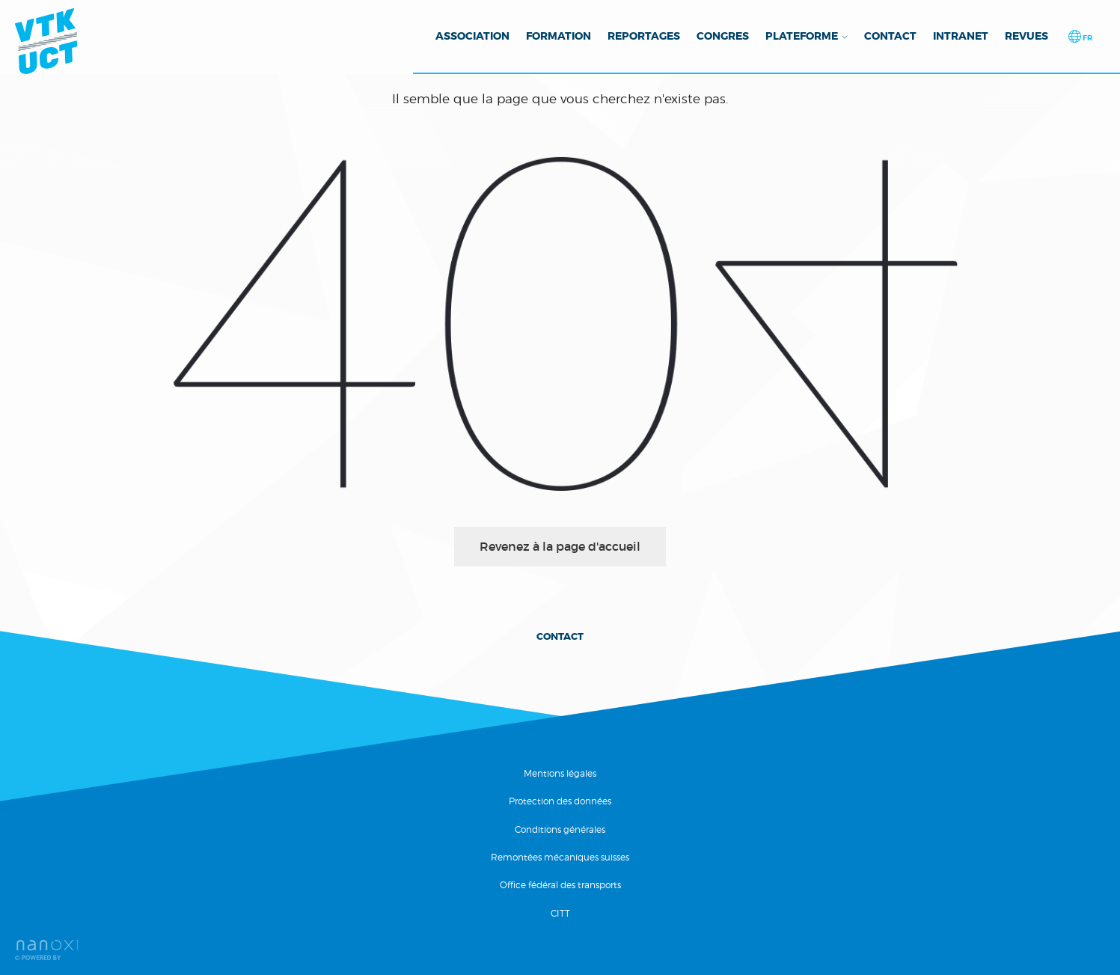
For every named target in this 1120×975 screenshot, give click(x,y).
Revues (1026, 36)
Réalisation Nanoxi (46, 950)
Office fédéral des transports (560, 884)
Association (472, 36)
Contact (890, 36)
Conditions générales (560, 829)
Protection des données (560, 801)
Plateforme (801, 36)
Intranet (960, 36)
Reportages (644, 36)
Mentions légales (560, 773)
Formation (558, 36)
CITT (560, 913)
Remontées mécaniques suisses (560, 857)
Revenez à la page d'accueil (560, 546)
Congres (723, 36)
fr (1086, 38)
